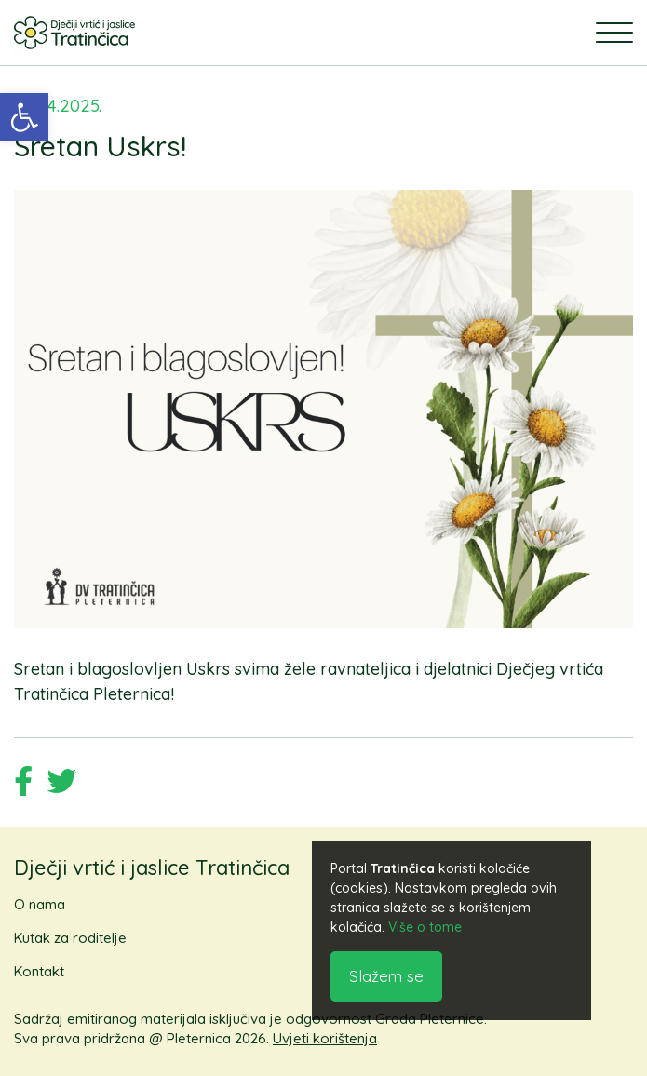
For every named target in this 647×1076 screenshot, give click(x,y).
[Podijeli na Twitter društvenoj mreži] (61, 784)
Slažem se (386, 976)
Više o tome (425, 927)
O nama (39, 904)
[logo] (74, 32)
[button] (24, 117)
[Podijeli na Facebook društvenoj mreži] (23, 784)
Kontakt (39, 971)
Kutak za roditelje (70, 938)
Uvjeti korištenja (325, 1038)
